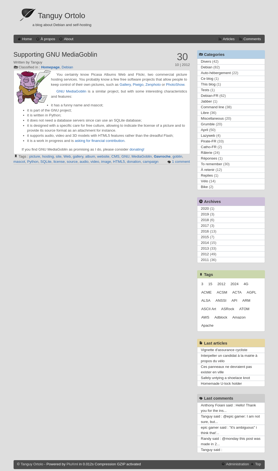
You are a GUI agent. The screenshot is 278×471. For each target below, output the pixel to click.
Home (27, 39)
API (234, 300)
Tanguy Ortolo (61, 15)
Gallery (125, 84)
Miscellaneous (212, 118)
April (204, 130)
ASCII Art (208, 309)
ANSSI (221, 300)
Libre (205, 113)
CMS (115, 156)
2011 (205, 260)
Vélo (204, 181)
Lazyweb (208, 135)
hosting (48, 156)
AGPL (252, 292)
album (90, 156)
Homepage (50, 67)
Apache (207, 325)
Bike (204, 187)
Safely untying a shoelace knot (225, 378)
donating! (136, 149)
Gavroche (162, 156)
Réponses (209, 158)
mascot (19, 162)
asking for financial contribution (99, 141)
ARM (246, 300)
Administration (237, 464)
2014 (205, 243)
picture (34, 156)
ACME (206, 292)
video (94, 162)
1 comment (181, 162)
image (106, 162)
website (103, 156)
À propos (48, 39)
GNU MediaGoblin (71, 91)
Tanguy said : (211, 450)
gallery (78, 156)
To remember (211, 164)
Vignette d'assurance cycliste (224, 350)
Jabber (206, 101)
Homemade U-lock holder (221, 383)
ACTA (237, 292)
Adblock (220, 317)
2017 (205, 226)
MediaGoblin (141, 156)
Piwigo (138, 84)
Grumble (208, 124)
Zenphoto (153, 84)
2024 (234, 284)
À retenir (207, 170)
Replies (207, 175)
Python (33, 162)
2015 (205, 237)
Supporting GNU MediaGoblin (55, 54)
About (68, 39)
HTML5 (119, 162)
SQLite (46, 162)
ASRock (227, 309)
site (59, 156)
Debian (67, 67)
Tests (205, 90)
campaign (151, 162)
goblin (177, 156)
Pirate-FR (208, 141)
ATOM (244, 309)
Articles (229, 39)
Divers (206, 61)
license (59, 162)
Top (258, 464)
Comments (252, 39)
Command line (212, 107)
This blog (208, 84)
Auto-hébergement (216, 73)
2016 (205, 231)
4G (246, 284)
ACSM (222, 292)
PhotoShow (175, 84)
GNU (125, 156)
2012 (205, 254)
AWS (205, 317)
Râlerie (206, 153)
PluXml (72, 464)
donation (134, 162)
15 (210, 284)
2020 (205, 208)
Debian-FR (209, 96)
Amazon (239, 317)
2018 (205, 220)
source (72, 162)
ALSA (205, 300)
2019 (205, 214)
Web (67, 156)
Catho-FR (209, 147)
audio (84, 162)
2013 (205, 248)
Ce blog (207, 79)
